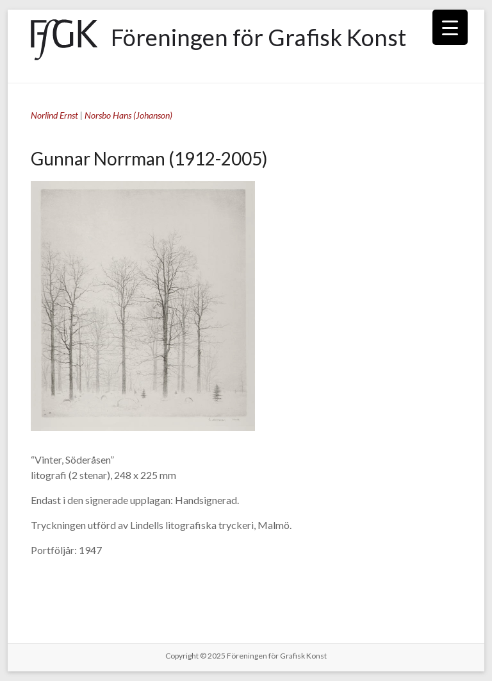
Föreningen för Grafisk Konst (258, 37)
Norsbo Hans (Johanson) (128, 115)
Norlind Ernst (54, 115)
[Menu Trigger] (450, 27)
